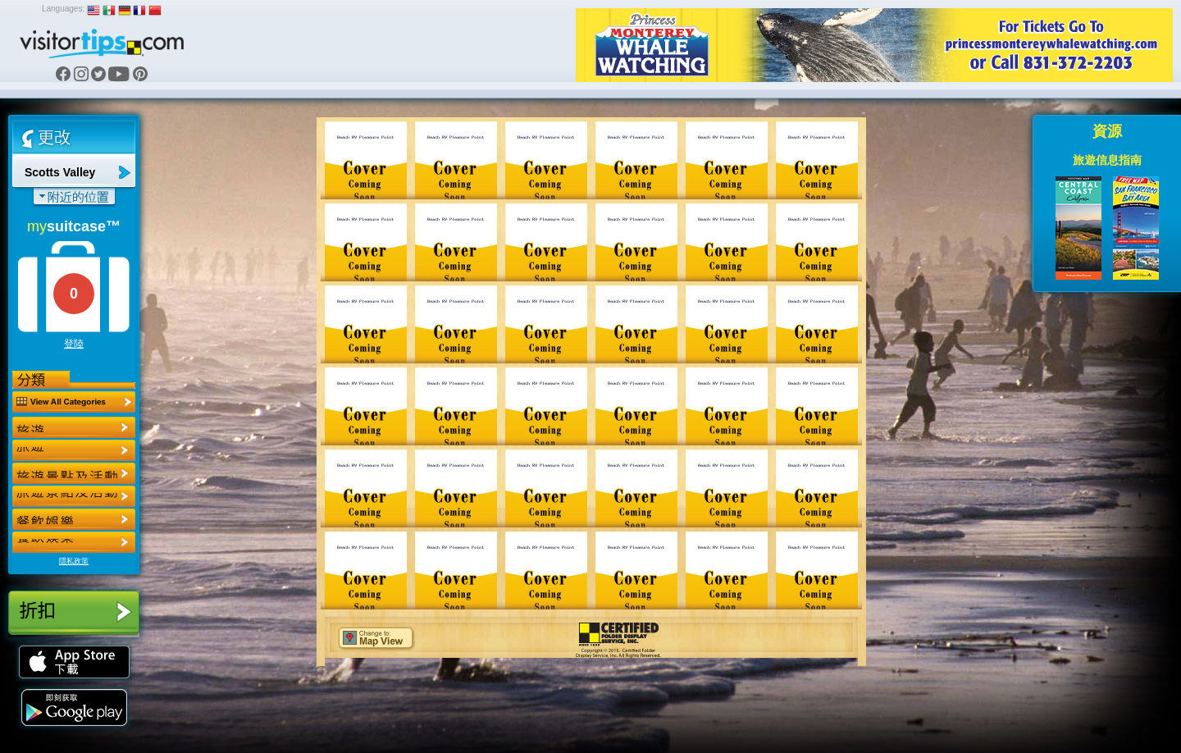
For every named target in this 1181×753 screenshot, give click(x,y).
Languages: (63, 8)
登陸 (74, 343)
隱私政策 (74, 561)
